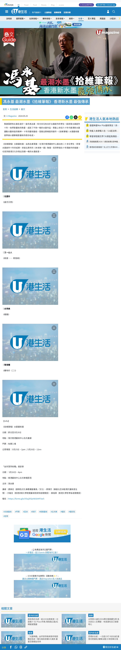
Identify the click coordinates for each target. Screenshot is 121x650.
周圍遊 (102, 18)
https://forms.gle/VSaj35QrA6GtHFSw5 (26, 491)
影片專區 (91, 18)
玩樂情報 (33, 18)
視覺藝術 (43, 504)
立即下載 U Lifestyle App (107, 5)
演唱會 (9, 18)
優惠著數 (20, 18)
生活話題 (14, 102)
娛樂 (71, 18)
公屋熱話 (48, 12)
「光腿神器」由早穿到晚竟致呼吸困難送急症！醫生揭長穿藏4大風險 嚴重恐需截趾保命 (43, 632)
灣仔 (34, 504)
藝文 (23, 102)
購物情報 (46, 18)
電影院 (72, 504)
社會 (80, 18)
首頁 (5, 102)
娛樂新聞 (57, 12)
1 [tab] (55, 24)
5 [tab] (64, 24)
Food (35, 5)
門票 (18, 504)
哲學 (6, 509)
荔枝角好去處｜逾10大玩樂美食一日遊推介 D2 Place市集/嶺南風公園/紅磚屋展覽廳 (43, 615)
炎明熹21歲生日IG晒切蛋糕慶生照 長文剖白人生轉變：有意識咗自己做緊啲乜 (103, 615)
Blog (52, 5)
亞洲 (26, 504)
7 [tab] (60, 27)
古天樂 (54, 504)
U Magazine (11, 109)
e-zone (61, 5)
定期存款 (67, 12)
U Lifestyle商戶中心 (86, 5)
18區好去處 (114, 18)
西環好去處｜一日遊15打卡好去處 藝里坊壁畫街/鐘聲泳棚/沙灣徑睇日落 (103, 632)
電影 (63, 504)
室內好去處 (33, 608)
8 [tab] (62, 27)
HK (18, 5)
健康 (30, 625)
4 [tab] (62, 24)
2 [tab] (57, 24)
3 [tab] (60, 24)
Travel (26, 5)
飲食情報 (59, 18)
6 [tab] (67, 24)
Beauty (43, 5)
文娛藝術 (8, 504)
